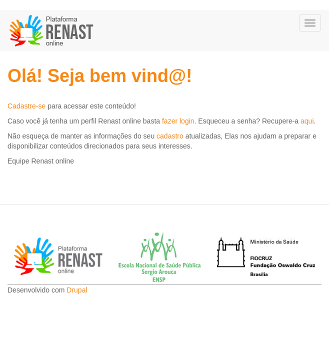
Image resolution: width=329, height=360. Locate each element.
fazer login (178, 121)
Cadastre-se (27, 106)
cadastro (170, 136)
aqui (307, 121)
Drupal (76, 290)
